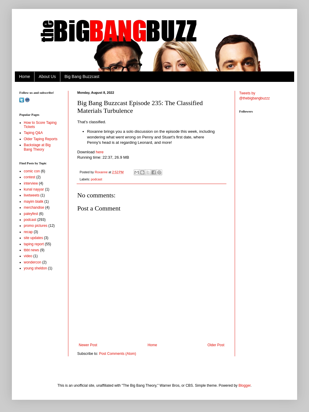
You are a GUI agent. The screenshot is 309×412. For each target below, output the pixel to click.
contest (29, 177)
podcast (96, 179)
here (99, 152)
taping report (34, 244)
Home (24, 76)
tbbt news (31, 250)
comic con (32, 171)
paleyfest (31, 214)
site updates (33, 238)
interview (31, 183)
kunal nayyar (34, 189)
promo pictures (35, 226)
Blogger (245, 385)
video (28, 256)
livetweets (32, 195)
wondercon (32, 262)
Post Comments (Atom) (117, 354)
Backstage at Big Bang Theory (37, 147)
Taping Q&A (33, 133)
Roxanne (101, 172)
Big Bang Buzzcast (82, 76)
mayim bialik (33, 201)
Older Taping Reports (40, 139)
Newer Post (88, 345)
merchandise (34, 207)
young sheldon (35, 268)
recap (28, 232)
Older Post (215, 345)
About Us (47, 76)
